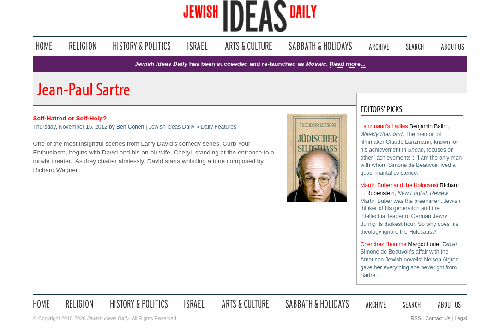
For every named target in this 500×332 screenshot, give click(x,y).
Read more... (348, 63)
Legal (461, 318)
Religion (82, 46)
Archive (379, 46)
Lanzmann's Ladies (384, 126)
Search (415, 46)
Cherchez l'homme (384, 244)
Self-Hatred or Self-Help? (70, 118)
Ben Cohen (130, 127)
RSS (416, 318)
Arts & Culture (248, 46)
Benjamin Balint (429, 126)
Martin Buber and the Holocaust (400, 185)
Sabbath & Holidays (320, 46)
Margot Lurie (423, 244)
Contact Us (437, 318)
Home (44, 46)
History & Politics (141, 46)
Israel (197, 46)
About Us (452, 46)
